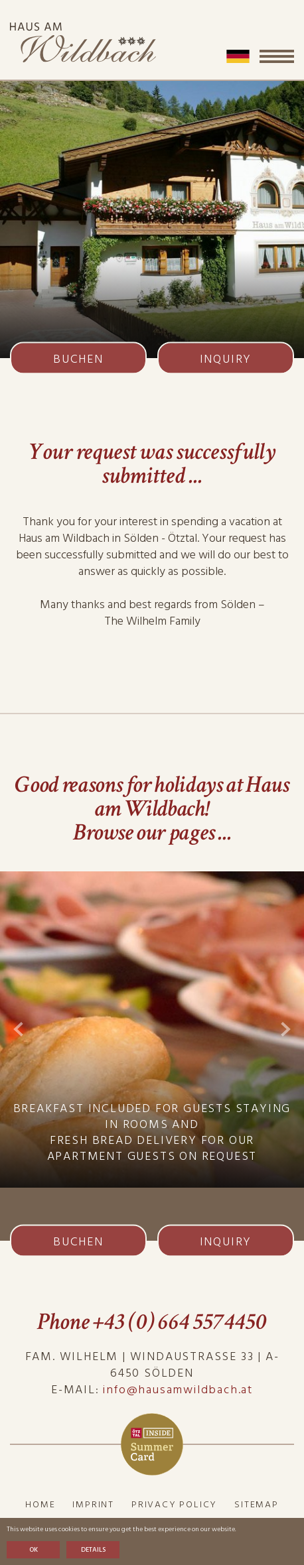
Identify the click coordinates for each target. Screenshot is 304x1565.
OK (33, 1549)
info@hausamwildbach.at (178, 1389)
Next (286, 1029)
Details (93, 1549)
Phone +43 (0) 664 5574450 (152, 1322)
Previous (18, 1029)
